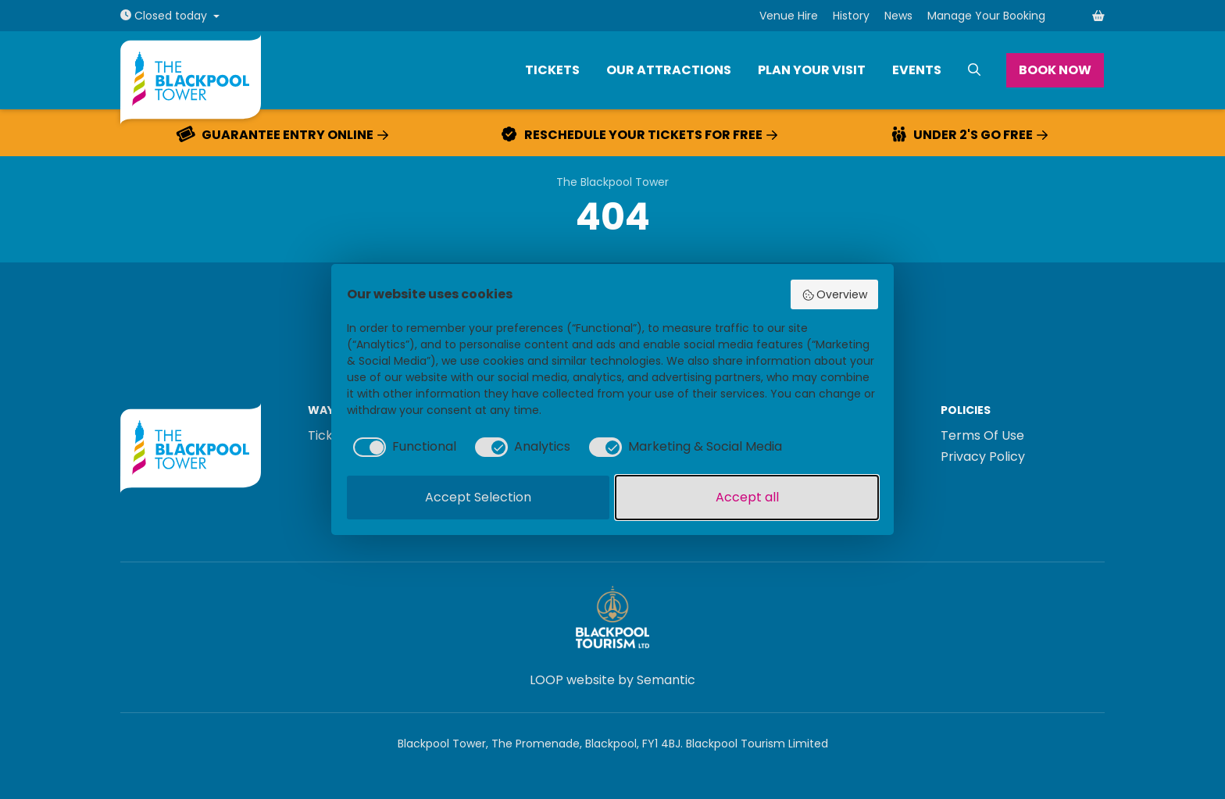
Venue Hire (788, 15)
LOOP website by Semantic (612, 680)
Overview (835, 294)
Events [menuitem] (916, 70)
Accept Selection (478, 497)
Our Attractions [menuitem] (668, 70)
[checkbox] (401, 446)
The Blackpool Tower (612, 182)
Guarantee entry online (282, 135)
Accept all (747, 497)
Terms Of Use (982, 435)
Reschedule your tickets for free (639, 135)
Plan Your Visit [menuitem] (812, 70)
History (851, 15)
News (898, 15)
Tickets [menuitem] (552, 70)
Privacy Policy (983, 456)
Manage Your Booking (986, 15)
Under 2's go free (969, 135)
